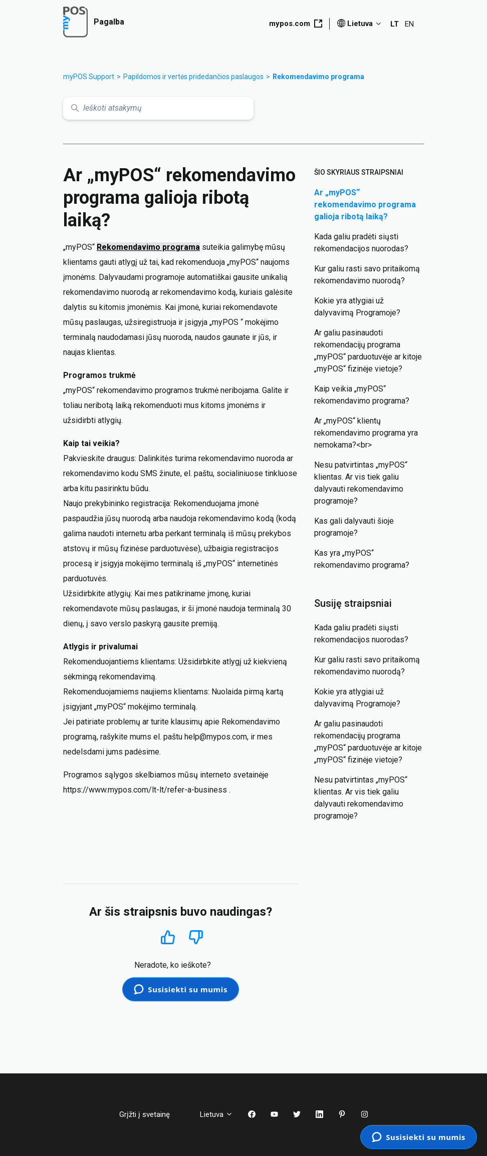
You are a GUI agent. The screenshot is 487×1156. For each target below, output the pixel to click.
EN (409, 24)
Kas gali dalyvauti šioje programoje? (354, 527)
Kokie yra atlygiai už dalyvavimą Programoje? (357, 306)
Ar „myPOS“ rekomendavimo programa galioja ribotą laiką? (365, 204)
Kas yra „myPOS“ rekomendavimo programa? (361, 559)
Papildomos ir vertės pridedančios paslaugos (193, 77)
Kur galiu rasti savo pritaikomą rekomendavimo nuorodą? (367, 274)
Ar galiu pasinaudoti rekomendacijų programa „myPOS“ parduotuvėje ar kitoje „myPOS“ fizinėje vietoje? (368, 350)
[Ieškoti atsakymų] (158, 108)
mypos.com (295, 23)
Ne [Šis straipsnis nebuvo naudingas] (196, 937)
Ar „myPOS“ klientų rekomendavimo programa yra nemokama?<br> (366, 433)
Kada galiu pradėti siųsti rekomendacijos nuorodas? (361, 242)
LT (394, 24)
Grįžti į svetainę (152, 1114)
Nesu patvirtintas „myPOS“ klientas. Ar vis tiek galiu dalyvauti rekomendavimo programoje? (360, 483)
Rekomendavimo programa (318, 77)
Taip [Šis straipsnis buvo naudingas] (168, 937)
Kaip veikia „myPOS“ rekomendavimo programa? (361, 395)
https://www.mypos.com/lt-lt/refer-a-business (145, 790)
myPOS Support (88, 77)
